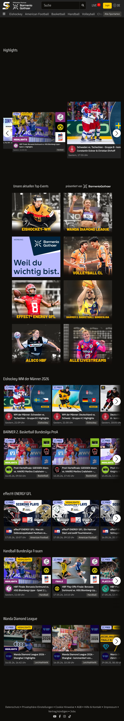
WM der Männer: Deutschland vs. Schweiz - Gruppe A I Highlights (78, 416)
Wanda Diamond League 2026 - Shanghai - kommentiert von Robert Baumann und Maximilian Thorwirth (78, 656)
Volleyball (88, 14)
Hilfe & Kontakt (93, 707)
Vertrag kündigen (58, 711)
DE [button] (116, 5)
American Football (37, 14)
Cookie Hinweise (65, 707)
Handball (74, 14)
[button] (7, 133)
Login (107, 5)
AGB (79, 707)
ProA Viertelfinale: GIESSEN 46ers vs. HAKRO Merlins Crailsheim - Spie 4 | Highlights (31, 469)
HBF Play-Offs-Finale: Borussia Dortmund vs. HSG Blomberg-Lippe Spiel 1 (80, 588)
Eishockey (15, 14)
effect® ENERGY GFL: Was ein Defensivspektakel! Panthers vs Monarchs (29, 531)
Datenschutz (12, 707)
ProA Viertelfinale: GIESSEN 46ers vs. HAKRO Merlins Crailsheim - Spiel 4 (79, 469)
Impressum (111, 707)
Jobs (73, 711)
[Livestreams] (88, 344)
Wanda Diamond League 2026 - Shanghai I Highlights (30, 656)
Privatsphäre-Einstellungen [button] (37, 707)
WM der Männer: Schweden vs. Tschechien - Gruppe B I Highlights (31, 416)
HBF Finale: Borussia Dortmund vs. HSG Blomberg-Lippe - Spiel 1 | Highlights (40, 145)
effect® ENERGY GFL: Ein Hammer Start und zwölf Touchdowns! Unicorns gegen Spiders (79, 531)
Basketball (58, 14)
